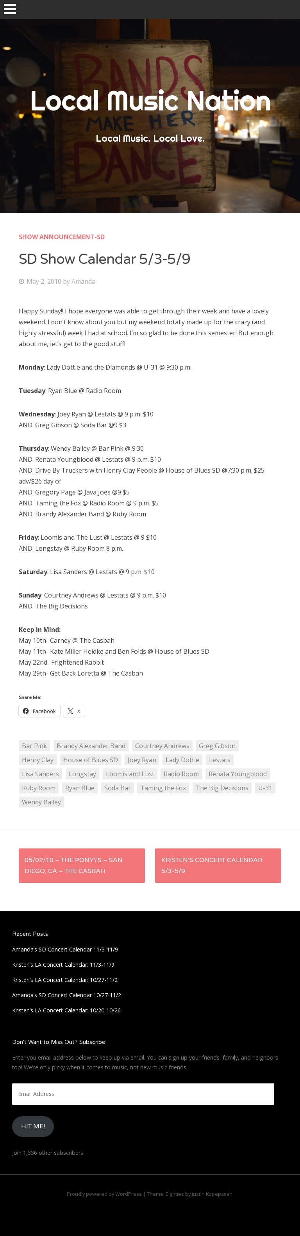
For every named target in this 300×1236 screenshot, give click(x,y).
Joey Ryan (142, 760)
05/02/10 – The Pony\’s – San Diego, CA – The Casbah (74, 865)
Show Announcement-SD (62, 237)
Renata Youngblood (238, 774)
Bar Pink (34, 746)
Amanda (83, 281)
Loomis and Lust (130, 774)
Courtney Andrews (162, 746)
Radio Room (181, 774)
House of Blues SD (90, 760)
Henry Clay (38, 760)
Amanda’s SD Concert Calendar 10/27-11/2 (66, 995)
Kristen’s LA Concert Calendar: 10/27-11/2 (65, 979)
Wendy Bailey (41, 802)
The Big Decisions (222, 788)
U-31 (265, 788)
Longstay (82, 774)
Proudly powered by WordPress (104, 1193)
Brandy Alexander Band (91, 746)
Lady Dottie (182, 760)
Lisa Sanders (40, 774)
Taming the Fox (163, 788)
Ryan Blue (80, 788)
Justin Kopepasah (212, 1193)
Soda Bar (117, 788)
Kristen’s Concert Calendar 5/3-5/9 (211, 865)
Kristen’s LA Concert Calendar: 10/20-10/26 (66, 1010)
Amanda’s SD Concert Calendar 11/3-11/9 (65, 949)
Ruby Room (38, 788)
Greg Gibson (217, 746)
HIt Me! (33, 1126)
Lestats (219, 760)
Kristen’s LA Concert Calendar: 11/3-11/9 (63, 964)
